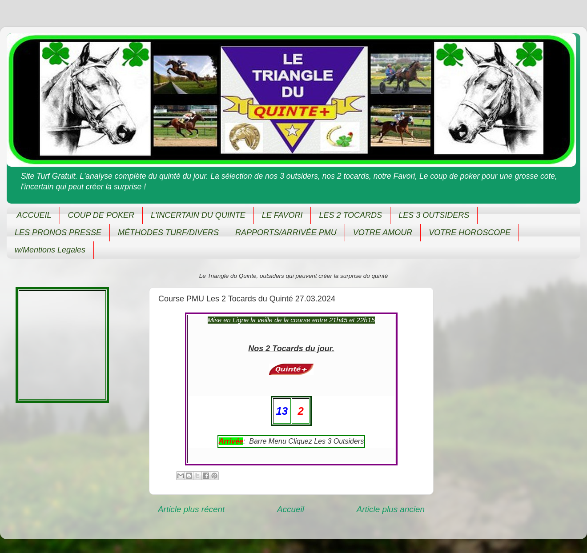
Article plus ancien (391, 509)
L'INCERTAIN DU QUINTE (198, 215)
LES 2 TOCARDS (350, 215)
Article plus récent (191, 509)
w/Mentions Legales (50, 249)
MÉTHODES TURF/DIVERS (168, 232)
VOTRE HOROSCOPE (470, 232)
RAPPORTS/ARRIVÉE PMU (286, 232)
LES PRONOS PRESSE (58, 232)
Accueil (290, 509)
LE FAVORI (282, 215)
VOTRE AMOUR (382, 232)
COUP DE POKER (101, 215)
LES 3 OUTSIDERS (433, 215)
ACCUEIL (34, 215)
